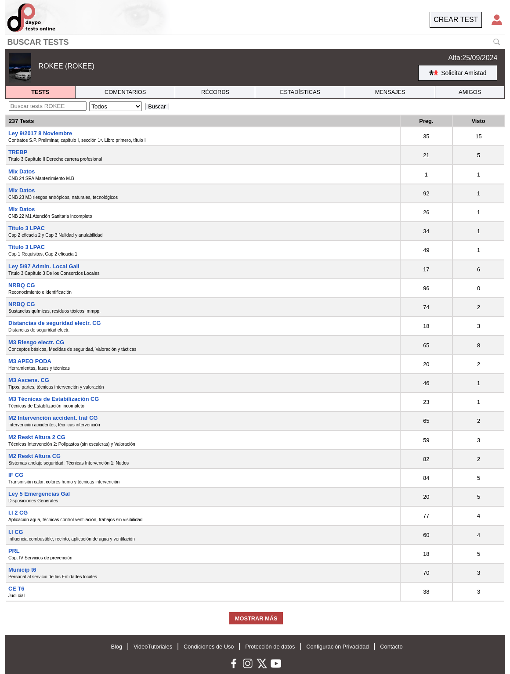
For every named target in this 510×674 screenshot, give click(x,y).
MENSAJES (390, 92)
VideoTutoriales (153, 646)
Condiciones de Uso (209, 646)
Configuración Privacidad (337, 646)
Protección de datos (270, 646)
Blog (116, 646)
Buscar (157, 106)
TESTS (40, 92)
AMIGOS (470, 92)
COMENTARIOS (125, 92)
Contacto (391, 646)
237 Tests (21, 121)
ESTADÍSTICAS (300, 92)
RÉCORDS (215, 92)
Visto (478, 121)
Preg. (426, 121)
